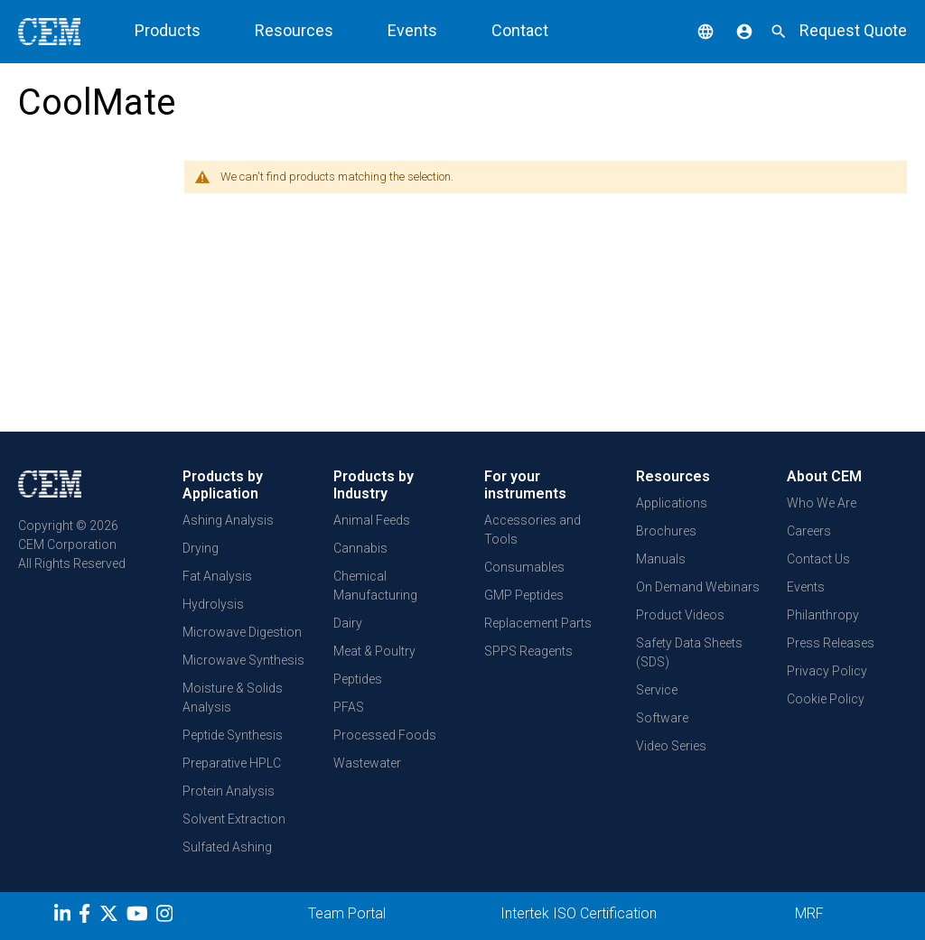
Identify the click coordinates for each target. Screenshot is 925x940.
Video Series (671, 746)
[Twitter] (111, 916)
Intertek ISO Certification (578, 913)
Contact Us (818, 559)
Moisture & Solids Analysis (232, 697)
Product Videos (680, 615)
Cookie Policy (825, 699)
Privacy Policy (827, 671)
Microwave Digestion (242, 632)
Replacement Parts (538, 623)
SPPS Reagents (528, 651)
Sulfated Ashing (227, 847)
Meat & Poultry (374, 651)
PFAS (348, 707)
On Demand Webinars (698, 587)
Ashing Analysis (228, 520)
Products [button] (168, 30)
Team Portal (347, 913)
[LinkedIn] (64, 916)
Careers (809, 531)
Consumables (524, 567)
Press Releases (830, 643)
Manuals (661, 559)
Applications (671, 503)
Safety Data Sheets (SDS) (689, 652)
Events (412, 30)
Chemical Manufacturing (375, 585)
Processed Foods (384, 735)
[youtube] (139, 916)
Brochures (666, 531)
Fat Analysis (217, 576)
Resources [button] (294, 30)
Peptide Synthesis (232, 735)
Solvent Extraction (233, 819)
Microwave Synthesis (243, 660)
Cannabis (360, 548)
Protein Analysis (228, 791)
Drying (200, 548)
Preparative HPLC (231, 763)
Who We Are (821, 503)
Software (662, 718)
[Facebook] (89, 916)
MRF (809, 913)
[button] (692, 30)
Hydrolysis (213, 604)
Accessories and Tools (532, 529)
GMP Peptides (524, 595)
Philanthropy (823, 615)
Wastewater (367, 763)
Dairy (347, 623)
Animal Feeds (371, 520)
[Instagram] (166, 916)
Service (656, 690)
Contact (519, 30)
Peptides (357, 679)
